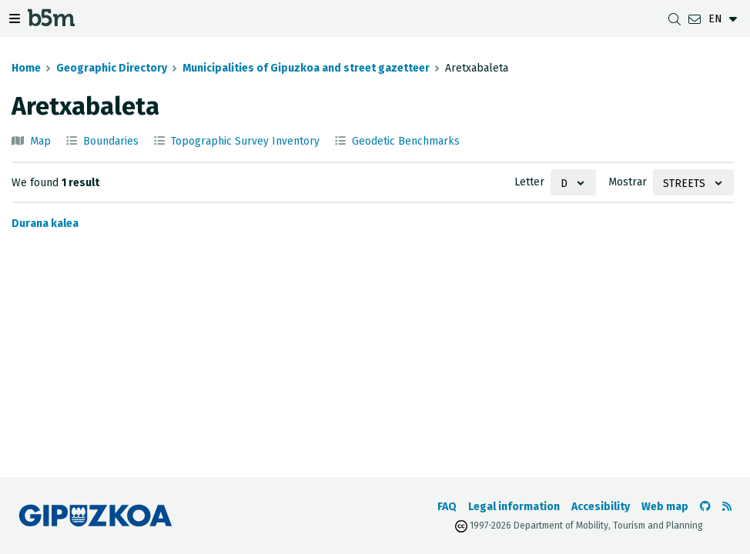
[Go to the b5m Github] (705, 506)
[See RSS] (727, 506)
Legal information (514, 506)
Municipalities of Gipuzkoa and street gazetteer (306, 68)
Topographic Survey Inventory (245, 141)
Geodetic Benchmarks (406, 141)
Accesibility (600, 506)
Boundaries (111, 141)
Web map (664, 506)
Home (26, 68)
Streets (684, 183)
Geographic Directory (111, 68)
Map (40, 141)
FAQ (447, 506)
